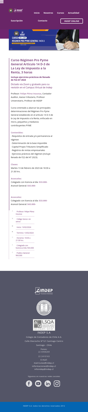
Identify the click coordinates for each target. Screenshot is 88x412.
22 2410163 (44, 356)
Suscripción (17, 20)
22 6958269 (44, 351)
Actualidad (73, 12)
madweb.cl (51, 409)
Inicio (37, 12)
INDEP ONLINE (71, 21)
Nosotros (48, 12)
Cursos (60, 12)
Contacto (42, 20)
